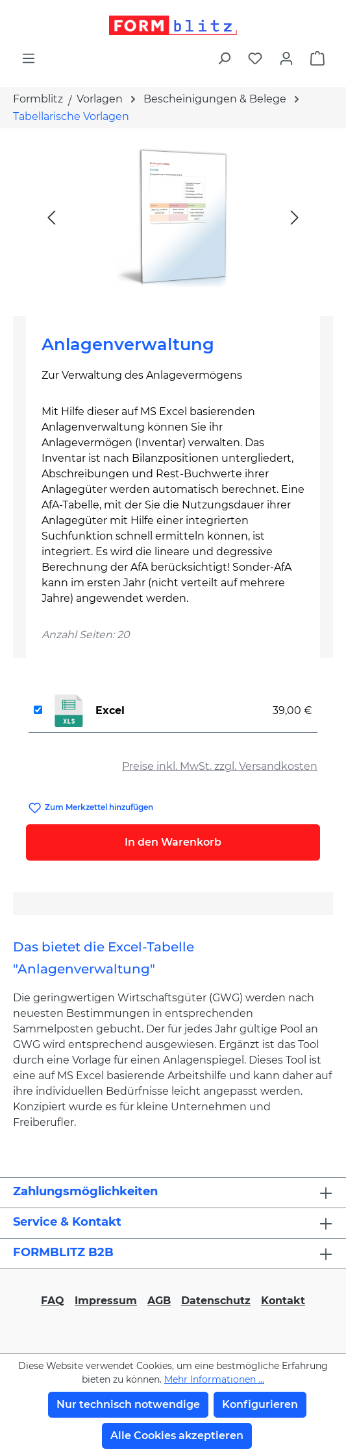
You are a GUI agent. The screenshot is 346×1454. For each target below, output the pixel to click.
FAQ (52, 1300)
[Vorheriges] (51, 217)
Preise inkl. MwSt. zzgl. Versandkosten (219, 766)
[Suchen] (224, 58)
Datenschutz (216, 1300)
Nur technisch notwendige (128, 1404)
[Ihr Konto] (286, 58)
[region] (173, 216)
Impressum (106, 1300)
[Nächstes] (294, 217)
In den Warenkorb (173, 842)
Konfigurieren (260, 1404)
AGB (159, 1300)
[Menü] (28, 58)
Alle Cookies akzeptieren (176, 1435)
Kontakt (283, 1300)
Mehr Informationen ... (214, 1379)
